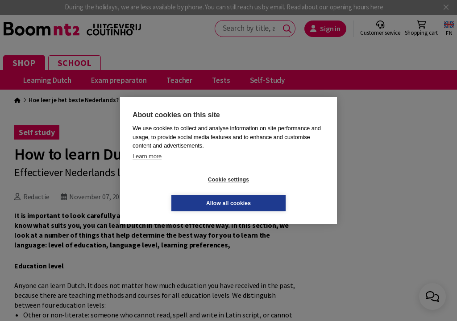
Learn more (147, 168)
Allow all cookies (281, 191)
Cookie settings (175, 191)
